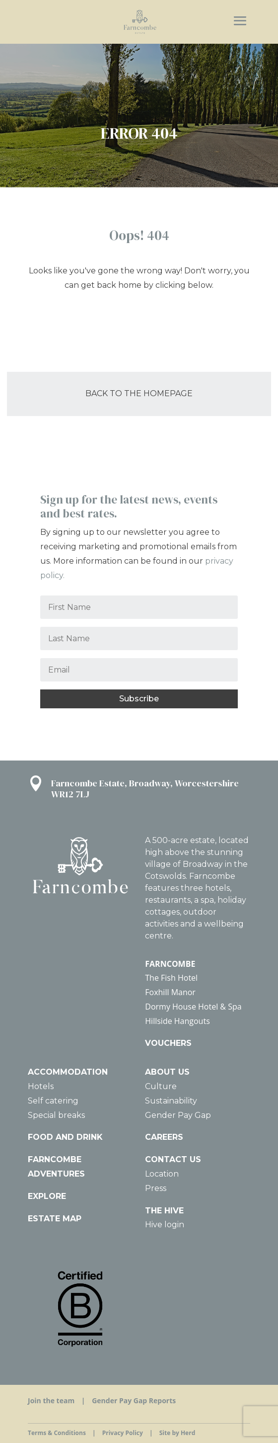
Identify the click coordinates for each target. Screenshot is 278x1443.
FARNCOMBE (170, 963)
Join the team (51, 1400)
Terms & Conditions (57, 1433)
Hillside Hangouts (177, 1021)
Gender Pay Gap (178, 1115)
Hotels (41, 1086)
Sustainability (171, 1100)
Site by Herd (177, 1433)
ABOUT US (167, 1072)
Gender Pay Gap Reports (134, 1400)
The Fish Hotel (171, 977)
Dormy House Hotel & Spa (193, 1006)
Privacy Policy (122, 1433)
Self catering (53, 1100)
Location (162, 1174)
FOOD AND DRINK (65, 1137)
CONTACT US (173, 1159)
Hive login (164, 1224)
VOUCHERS (168, 1043)
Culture (161, 1086)
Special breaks (56, 1115)
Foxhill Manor (170, 992)
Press (155, 1188)
